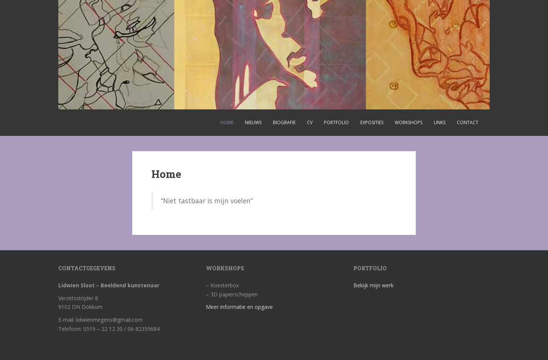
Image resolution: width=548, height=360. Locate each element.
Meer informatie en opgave (239, 306)
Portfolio (336, 122)
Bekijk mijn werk (373, 285)
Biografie (284, 122)
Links (439, 122)
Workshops (408, 122)
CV (310, 122)
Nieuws (253, 122)
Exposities (371, 122)
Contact (467, 122)
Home (227, 122)
